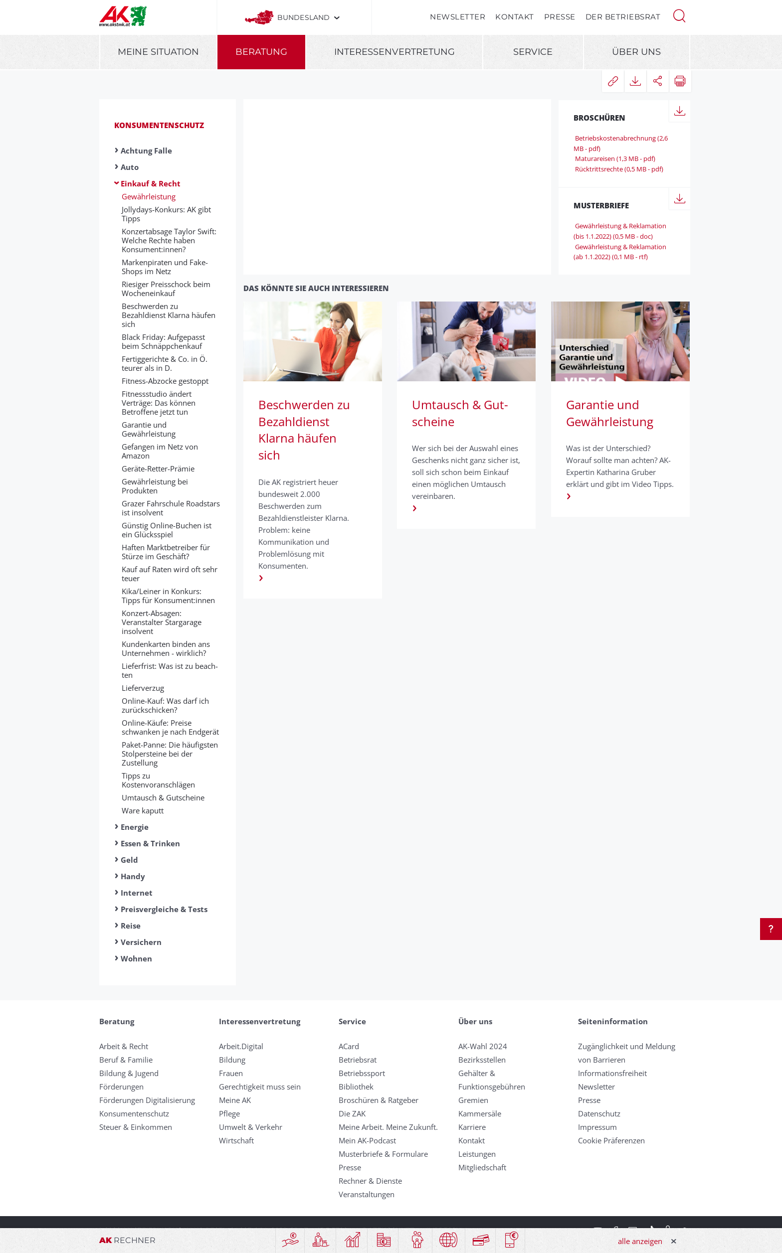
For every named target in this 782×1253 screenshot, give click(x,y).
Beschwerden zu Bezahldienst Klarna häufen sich (168, 315)
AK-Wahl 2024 (482, 1046)
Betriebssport (362, 1073)
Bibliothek (356, 1087)
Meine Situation (158, 51)
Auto (130, 167)
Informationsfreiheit (612, 1073)
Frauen (231, 1073)
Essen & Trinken (150, 843)
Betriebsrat (358, 1060)
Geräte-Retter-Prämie (158, 468)
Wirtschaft (236, 1140)
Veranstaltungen (366, 1194)
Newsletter (457, 16)
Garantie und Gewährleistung (149, 429)
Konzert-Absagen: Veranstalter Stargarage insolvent (161, 622)
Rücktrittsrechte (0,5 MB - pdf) (618, 168)
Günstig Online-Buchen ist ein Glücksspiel (166, 530)
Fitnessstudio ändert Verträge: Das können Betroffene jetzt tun (159, 402)
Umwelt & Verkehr (250, 1127)
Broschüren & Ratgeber (378, 1100)
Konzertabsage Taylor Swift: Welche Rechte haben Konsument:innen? (169, 240)
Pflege (229, 1113)
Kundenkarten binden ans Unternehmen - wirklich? (166, 648)
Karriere (472, 1127)
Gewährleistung (149, 196)
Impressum (597, 1127)
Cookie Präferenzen (611, 1140)
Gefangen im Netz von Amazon (160, 451)
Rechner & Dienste (370, 1181)
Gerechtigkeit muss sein (260, 1087)
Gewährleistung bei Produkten (155, 486)
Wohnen (136, 958)
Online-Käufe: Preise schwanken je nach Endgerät (170, 727)
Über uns (636, 51)
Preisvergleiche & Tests (164, 909)
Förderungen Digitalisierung (147, 1100)
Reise (131, 926)
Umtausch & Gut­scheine (163, 797)
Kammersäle (479, 1113)
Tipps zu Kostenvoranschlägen (158, 780)
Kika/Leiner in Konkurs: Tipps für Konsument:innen (168, 596)
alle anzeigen (640, 1241)
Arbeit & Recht (123, 1046)
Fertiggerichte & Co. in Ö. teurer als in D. (164, 363)
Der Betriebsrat (623, 16)
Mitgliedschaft (482, 1167)
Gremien (473, 1100)
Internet (137, 893)
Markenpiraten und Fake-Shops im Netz (165, 267)
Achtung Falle (146, 151)
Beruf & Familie (126, 1060)
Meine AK (235, 1100)
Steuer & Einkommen (135, 1127)
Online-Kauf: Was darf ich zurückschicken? (165, 705)
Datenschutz (599, 1113)
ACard (349, 1046)
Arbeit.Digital (241, 1046)
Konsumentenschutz (159, 125)
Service (533, 51)
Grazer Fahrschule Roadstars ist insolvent (171, 508)
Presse (560, 16)
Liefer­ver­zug (143, 687)
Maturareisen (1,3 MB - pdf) (614, 158)
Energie (135, 827)
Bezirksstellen (482, 1060)
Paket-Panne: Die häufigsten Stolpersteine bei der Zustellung (170, 753)
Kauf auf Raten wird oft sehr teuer (169, 574)
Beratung (261, 51)
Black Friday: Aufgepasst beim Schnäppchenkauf (163, 341)
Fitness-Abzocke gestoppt (165, 380)
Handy (133, 876)
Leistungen (477, 1154)
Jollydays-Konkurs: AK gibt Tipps (166, 214)
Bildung (232, 1060)
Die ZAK (352, 1113)
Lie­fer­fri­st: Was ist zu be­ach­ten (170, 670)
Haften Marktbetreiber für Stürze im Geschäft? (166, 552)
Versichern (141, 942)
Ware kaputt (143, 810)
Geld (129, 860)
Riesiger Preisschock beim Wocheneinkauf (166, 289)
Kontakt (514, 16)
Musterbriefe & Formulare (383, 1154)
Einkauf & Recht (151, 183)
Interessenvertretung (394, 51)
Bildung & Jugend (129, 1073)
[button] (679, 15)
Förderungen (121, 1087)
